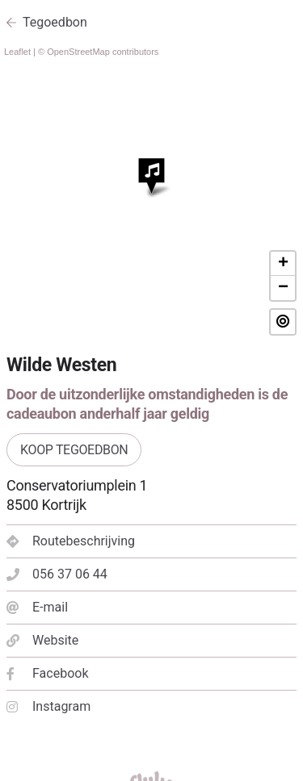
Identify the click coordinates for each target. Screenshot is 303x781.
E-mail (37, 607)
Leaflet (17, 51)
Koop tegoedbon (74, 449)
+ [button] (283, 264)
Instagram (48, 706)
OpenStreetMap (78, 51)
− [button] (283, 288)
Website (42, 640)
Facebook (47, 673)
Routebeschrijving (70, 541)
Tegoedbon (55, 22)
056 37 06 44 (56, 574)
